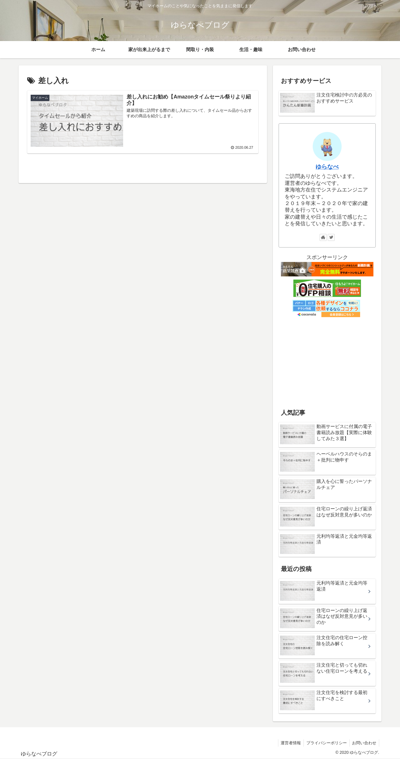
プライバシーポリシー (325, 743)
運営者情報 (289, 743)
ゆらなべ (327, 166)
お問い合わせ (364, 743)
